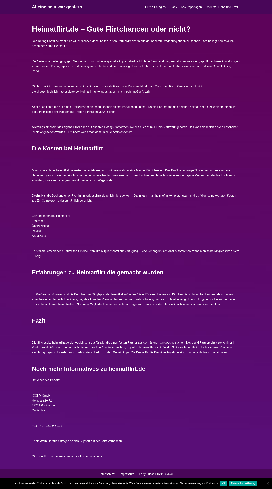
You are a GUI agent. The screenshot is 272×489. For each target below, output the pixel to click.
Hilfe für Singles (155, 7)
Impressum (127, 475)
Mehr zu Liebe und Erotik (223, 7)
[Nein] (267, 483)
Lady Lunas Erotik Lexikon (156, 475)
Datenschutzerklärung (243, 483)
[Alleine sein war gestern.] (57, 7)
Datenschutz (106, 475)
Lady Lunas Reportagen (186, 7)
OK (224, 483)
